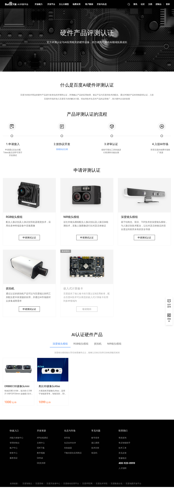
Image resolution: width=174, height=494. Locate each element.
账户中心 (14, 448)
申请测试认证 (29, 237)
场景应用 (76, 4)
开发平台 (51, 4)
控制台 (159, 4)
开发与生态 (102, 4)
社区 (143, 4)
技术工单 (122, 448)
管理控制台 (15, 443)
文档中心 (41, 443)
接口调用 (95, 443)
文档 (150, 4)
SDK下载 (40, 448)
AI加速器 (68, 448)
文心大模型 (64, 4)
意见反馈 (122, 453)
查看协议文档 (62, 149)
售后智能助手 (124, 443)
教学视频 (41, 453)
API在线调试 (42, 438)
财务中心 (14, 453)
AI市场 (67, 438)
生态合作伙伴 (70, 443)
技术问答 (95, 448)
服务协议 (14, 458)
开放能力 (39, 4)
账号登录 (95, 438)
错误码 (94, 453)
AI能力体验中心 (16, 438)
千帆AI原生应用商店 (73, 453)
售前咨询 (122, 438)
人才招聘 (122, 468)
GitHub (40, 458)
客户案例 (89, 4)
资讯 (135, 4)
